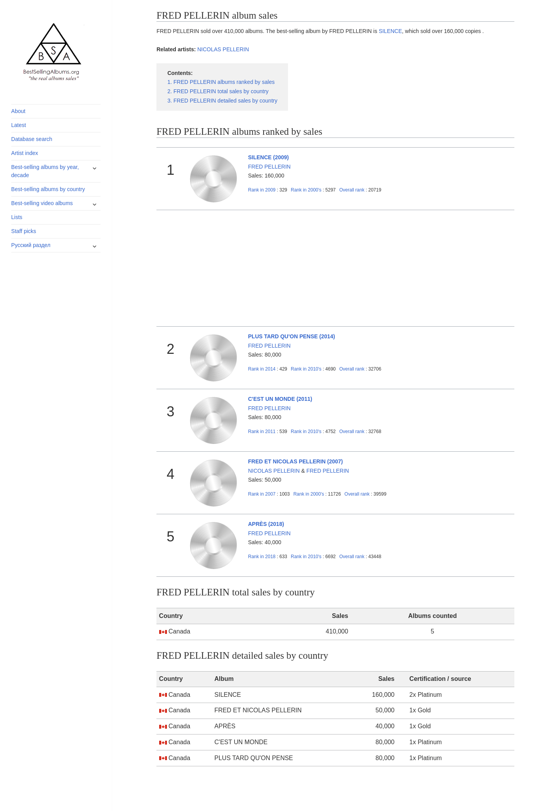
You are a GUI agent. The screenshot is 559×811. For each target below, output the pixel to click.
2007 (262, 494)
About (18, 111)
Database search (31, 139)
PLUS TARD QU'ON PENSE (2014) (291, 336)
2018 (262, 556)
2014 (262, 369)
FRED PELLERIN (269, 167)
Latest (18, 125)
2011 (262, 431)
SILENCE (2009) (268, 157)
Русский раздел (30, 245)
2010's (307, 369)
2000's (307, 190)
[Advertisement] (335, 268)
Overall (352, 190)
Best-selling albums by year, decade (45, 171)
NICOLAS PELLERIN (223, 49)
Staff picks (23, 231)
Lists (17, 217)
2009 (262, 190)
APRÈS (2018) (266, 524)
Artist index (24, 153)
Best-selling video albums (42, 203)
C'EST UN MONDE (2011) (280, 399)
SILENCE (390, 31)
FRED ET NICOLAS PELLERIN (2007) (295, 461)
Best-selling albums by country (48, 189)
